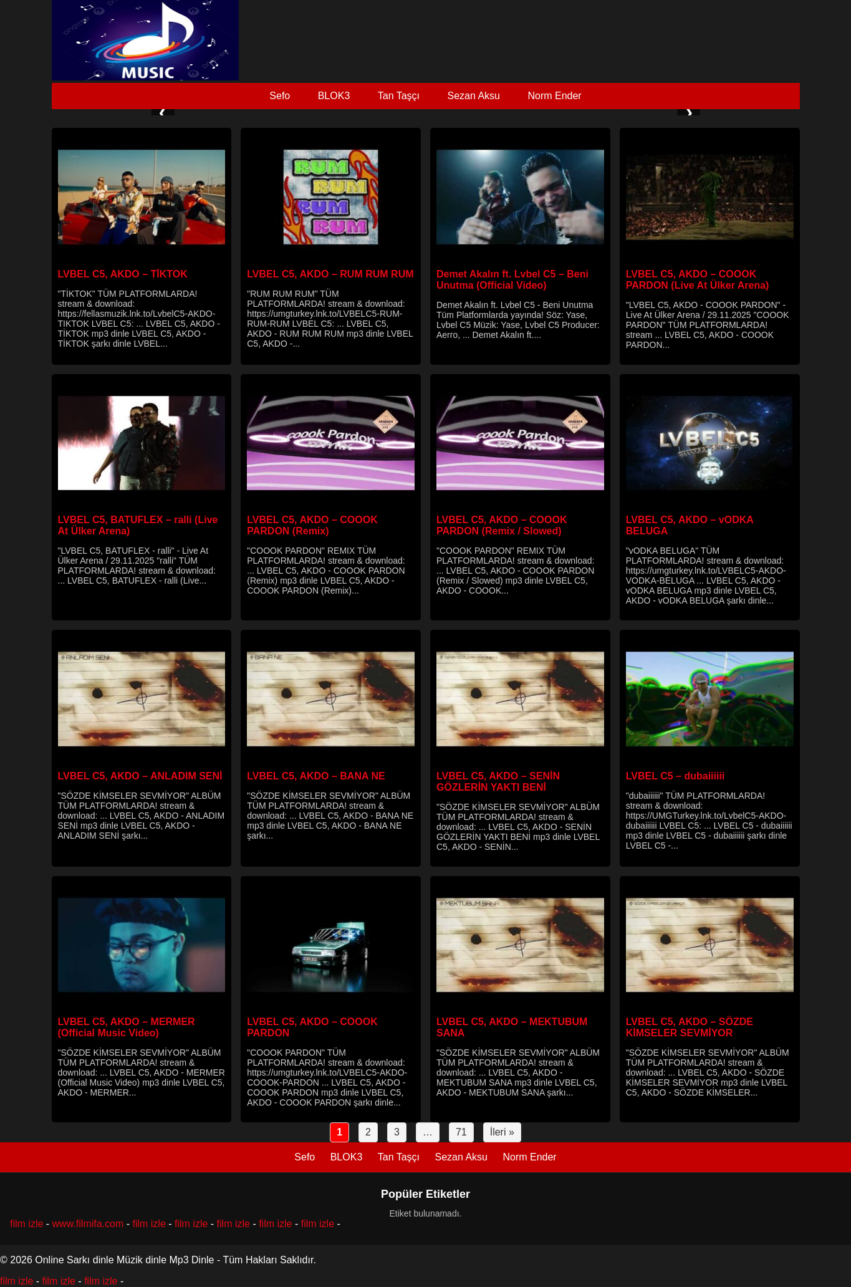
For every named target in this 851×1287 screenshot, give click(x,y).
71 (461, 1132)
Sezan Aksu (473, 95)
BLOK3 (334, 95)
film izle (26, 1223)
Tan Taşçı (399, 95)
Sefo (279, 95)
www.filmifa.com (88, 1223)
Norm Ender (554, 95)
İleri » (502, 1132)
